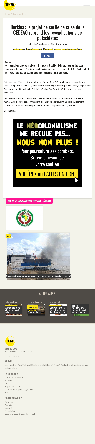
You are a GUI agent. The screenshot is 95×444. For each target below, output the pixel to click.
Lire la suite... (10, 110)
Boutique (9, 402)
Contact (8, 408)
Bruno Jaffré (61, 44)
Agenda (8, 405)
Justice (8, 383)
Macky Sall (48, 49)
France (8, 392)
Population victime (13, 386)
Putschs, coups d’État (72, 49)
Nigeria (8, 380)
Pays (7, 14)
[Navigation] (86, 3)
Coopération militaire (15, 377)
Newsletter (10, 411)
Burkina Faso (19, 14)
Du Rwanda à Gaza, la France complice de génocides (29, 200)
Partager (48, 55)
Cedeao (57, 49)
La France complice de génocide (19, 389)
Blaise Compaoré (34, 49)
